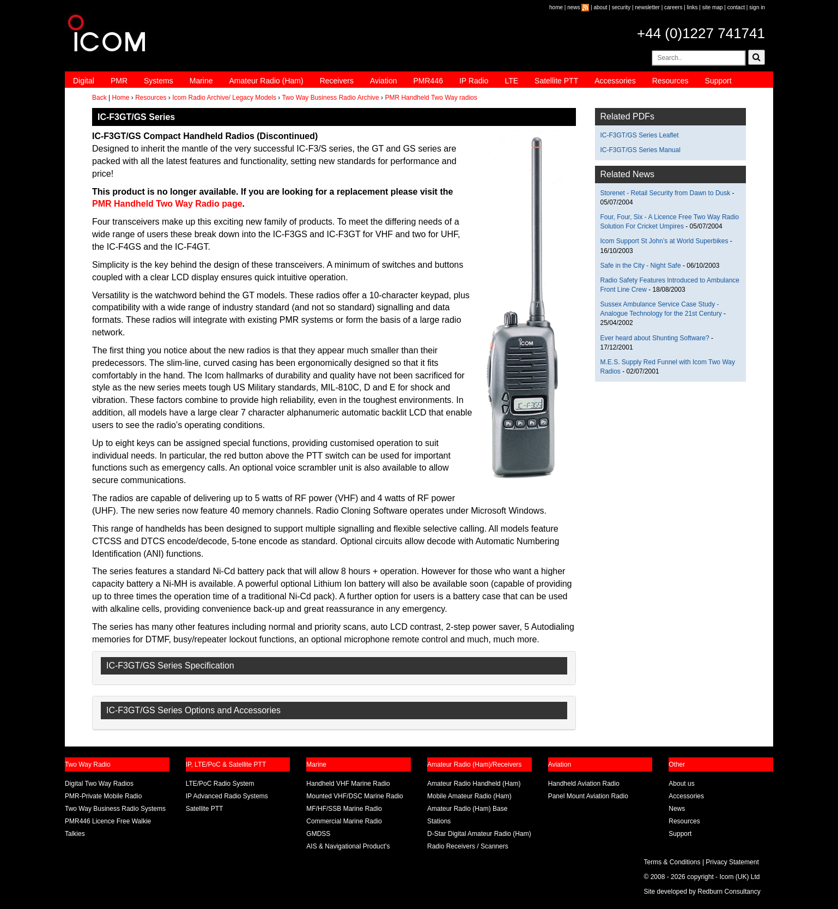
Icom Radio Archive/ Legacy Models (224, 97)
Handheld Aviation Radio (584, 783)
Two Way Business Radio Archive (330, 97)
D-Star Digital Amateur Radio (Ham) (479, 834)
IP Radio (473, 80)
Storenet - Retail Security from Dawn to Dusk (665, 193)
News (677, 808)
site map (712, 7)
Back (99, 97)
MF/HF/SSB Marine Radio (344, 808)
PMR (119, 80)
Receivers (337, 80)
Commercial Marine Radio (344, 821)
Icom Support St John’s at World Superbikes (664, 241)
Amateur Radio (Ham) (266, 80)
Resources (670, 80)
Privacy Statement (732, 862)
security (621, 7)
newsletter (647, 7)
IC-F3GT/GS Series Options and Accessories (193, 710)
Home (120, 97)
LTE (511, 80)
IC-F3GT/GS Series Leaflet (639, 135)
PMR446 (427, 80)
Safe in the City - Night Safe (641, 265)
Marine (201, 80)
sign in (757, 7)
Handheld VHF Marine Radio (348, 783)
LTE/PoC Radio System (220, 783)
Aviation (383, 80)
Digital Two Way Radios (99, 783)
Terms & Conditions (672, 862)
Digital (83, 80)
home (556, 7)
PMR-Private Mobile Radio (103, 796)
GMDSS (318, 834)
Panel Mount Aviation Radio (588, 796)
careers (673, 7)
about (601, 7)
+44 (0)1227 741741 (701, 33)
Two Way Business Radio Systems (115, 808)
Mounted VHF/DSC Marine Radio (354, 796)
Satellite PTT (556, 80)
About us (681, 783)
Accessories (614, 80)
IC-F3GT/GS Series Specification (170, 665)
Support (718, 80)
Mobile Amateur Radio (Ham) (469, 796)
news (573, 7)
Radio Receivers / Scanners (467, 846)
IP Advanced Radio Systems (227, 796)
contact (736, 7)
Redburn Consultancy (728, 891)
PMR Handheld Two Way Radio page (167, 203)
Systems (158, 80)
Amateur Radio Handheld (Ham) (473, 783)
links (692, 7)
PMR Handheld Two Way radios (431, 97)
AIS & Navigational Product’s (348, 846)
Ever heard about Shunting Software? (654, 338)
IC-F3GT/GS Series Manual (640, 150)
